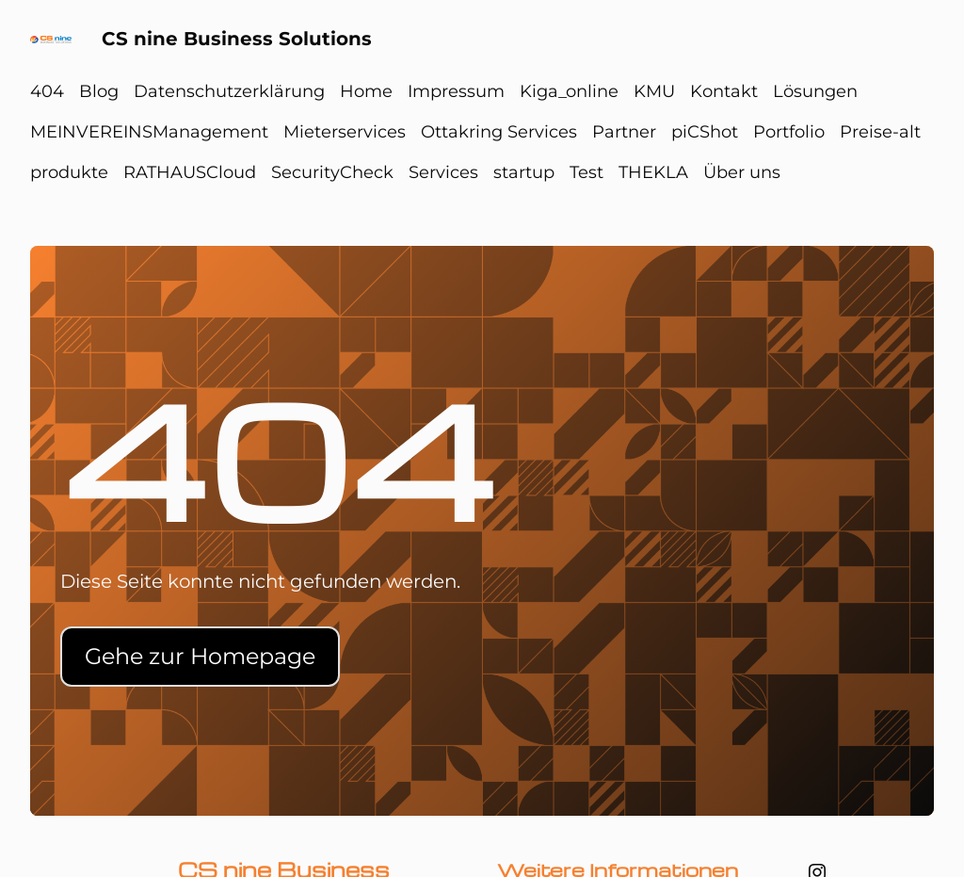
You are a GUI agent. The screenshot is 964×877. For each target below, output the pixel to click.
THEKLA (653, 172)
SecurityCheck (332, 172)
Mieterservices (344, 132)
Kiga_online (569, 91)
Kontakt (724, 91)
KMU (654, 91)
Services (443, 172)
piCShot (704, 132)
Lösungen (815, 91)
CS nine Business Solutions (237, 38)
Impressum (456, 91)
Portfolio (789, 132)
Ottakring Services (499, 132)
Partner (624, 132)
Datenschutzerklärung (229, 91)
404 (47, 91)
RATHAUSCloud (189, 172)
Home (366, 91)
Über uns (741, 172)
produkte (69, 172)
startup (523, 172)
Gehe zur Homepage (200, 656)
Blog (99, 91)
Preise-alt (880, 132)
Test (586, 172)
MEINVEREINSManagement (149, 132)
